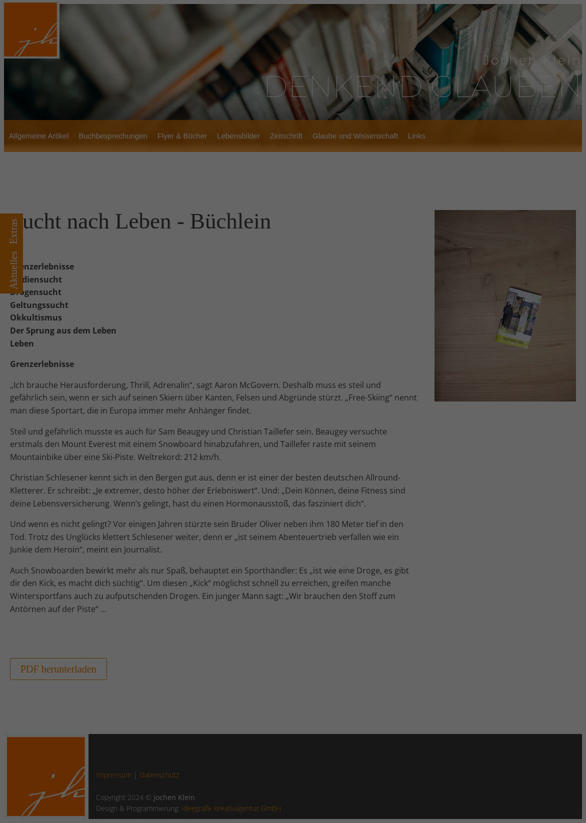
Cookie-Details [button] (256, 573)
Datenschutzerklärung (313, 368)
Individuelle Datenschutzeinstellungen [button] (293, 556)
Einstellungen (286, 384)
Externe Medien (392, 458)
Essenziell (180, 458)
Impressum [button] (333, 573)
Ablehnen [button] (293, 533)
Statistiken (282, 458)
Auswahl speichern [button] (293, 509)
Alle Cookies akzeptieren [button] (293, 487)
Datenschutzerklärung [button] (297, 573)
